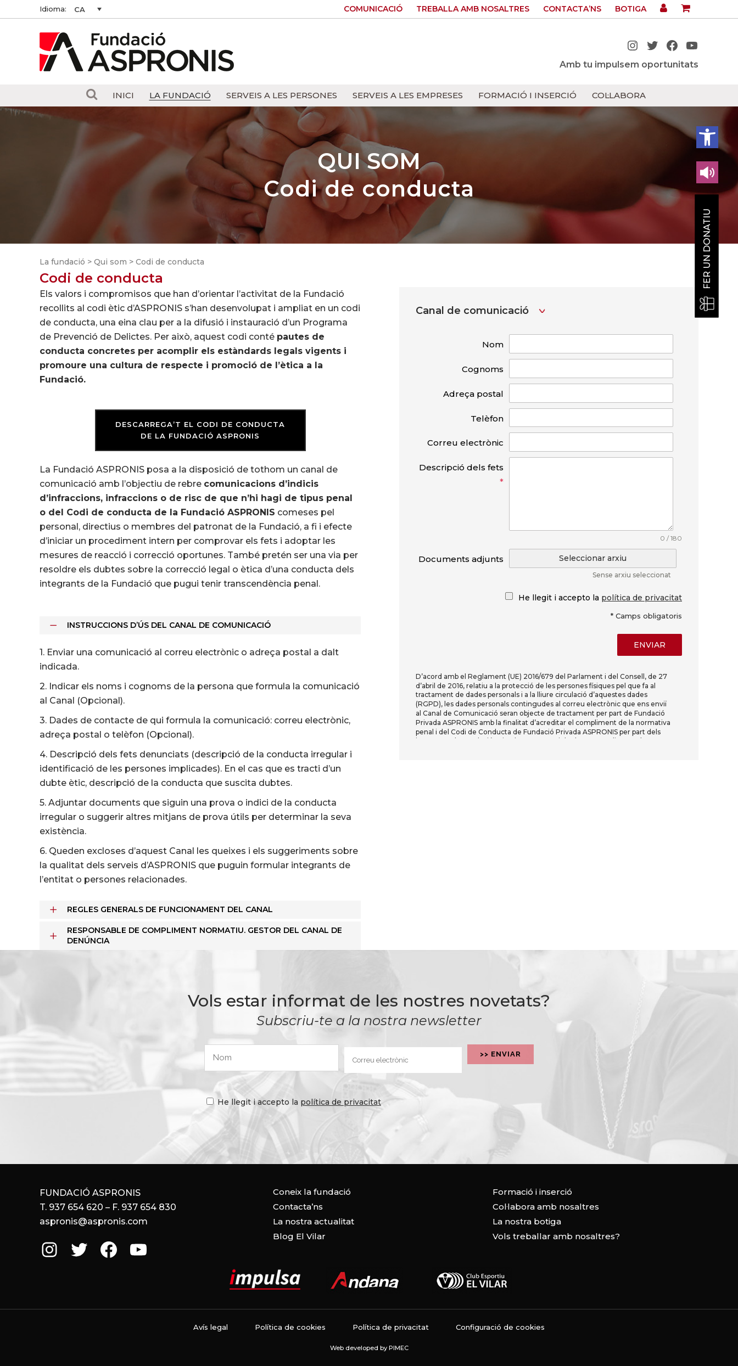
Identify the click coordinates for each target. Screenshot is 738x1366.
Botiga (630, 9)
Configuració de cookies (500, 1327)
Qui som (110, 262)
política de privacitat (641, 598)
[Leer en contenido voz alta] (707, 172)
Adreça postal (473, 394)
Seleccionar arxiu (593, 558)
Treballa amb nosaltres (472, 9)
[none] (88, 9)
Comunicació (373, 9)
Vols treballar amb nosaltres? (556, 1236)
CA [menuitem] (79, 9)
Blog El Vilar (299, 1236)
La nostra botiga (527, 1221)
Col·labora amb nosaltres (546, 1206)
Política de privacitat (391, 1327)
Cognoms (483, 369)
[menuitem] (88, 9)
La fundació (62, 262)
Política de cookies (290, 1327)
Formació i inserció (532, 1192)
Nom (493, 344)
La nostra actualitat (313, 1221)
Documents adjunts (461, 559)
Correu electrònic (465, 442)
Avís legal (210, 1327)
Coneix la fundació (312, 1192)
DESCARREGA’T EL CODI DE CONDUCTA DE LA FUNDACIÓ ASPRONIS (200, 430)
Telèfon (487, 418)
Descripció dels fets (461, 474)
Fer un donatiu (707, 249)
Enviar (650, 645)
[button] (707, 137)
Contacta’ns (572, 9)
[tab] (200, 625)
